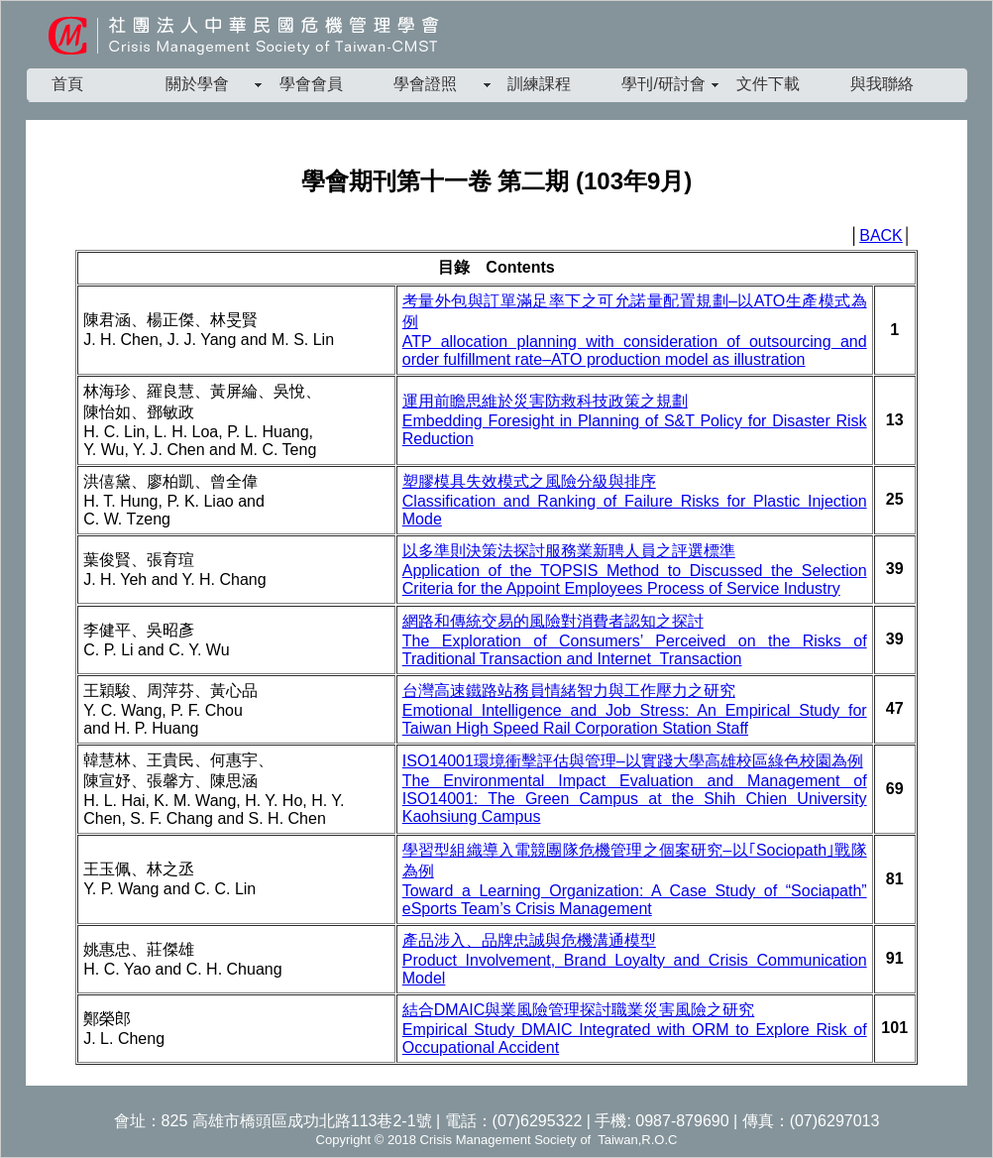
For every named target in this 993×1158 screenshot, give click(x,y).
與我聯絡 (882, 83)
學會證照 (425, 83)
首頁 (67, 83)
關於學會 (197, 83)
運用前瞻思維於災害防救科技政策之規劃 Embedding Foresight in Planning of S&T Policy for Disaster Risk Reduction (634, 420)
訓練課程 (539, 83)
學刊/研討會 (663, 83)
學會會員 (311, 83)
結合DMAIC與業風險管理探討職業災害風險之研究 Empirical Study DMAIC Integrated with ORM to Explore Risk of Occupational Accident (634, 1028)
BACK (881, 235)
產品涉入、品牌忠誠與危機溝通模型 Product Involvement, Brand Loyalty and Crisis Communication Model (634, 959)
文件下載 (768, 83)
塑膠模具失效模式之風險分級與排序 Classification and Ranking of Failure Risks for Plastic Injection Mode (634, 500)
